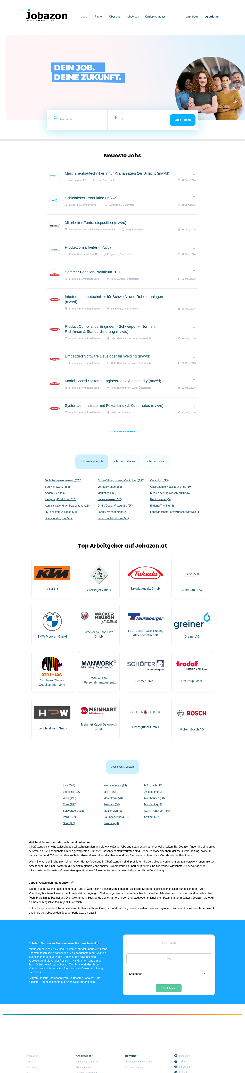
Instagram (184, 1053)
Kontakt (30, 1047)
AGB (28, 1059)
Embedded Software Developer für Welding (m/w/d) (107, 356)
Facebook (184, 1042)
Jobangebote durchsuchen (139, 1047)
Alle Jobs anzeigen (122, 431)
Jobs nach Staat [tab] (158, 458)
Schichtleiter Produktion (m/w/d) (91, 198)
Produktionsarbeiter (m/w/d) (88, 247)
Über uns (114, 16)
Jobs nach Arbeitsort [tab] (125, 458)
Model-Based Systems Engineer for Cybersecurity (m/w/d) (113, 381)
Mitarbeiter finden (85, 1053)
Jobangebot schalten (87, 1047)
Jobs (84, 16)
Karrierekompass (155, 16)
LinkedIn (183, 1058)
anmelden (192, 16)
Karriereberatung (134, 1053)
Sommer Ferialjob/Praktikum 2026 (93, 272)
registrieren (211, 16)
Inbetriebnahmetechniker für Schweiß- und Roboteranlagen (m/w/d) (114, 299)
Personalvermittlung (86, 1059)
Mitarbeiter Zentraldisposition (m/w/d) (95, 223)
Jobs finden (183, 119)
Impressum (32, 1042)
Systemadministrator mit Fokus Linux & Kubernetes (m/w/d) (114, 405)
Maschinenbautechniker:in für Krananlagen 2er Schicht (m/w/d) (117, 173)
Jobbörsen (132, 16)
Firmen (99, 16)
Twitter (182, 1047)
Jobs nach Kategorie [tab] (89, 458)
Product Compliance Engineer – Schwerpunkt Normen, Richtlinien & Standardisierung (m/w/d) (110, 329)
